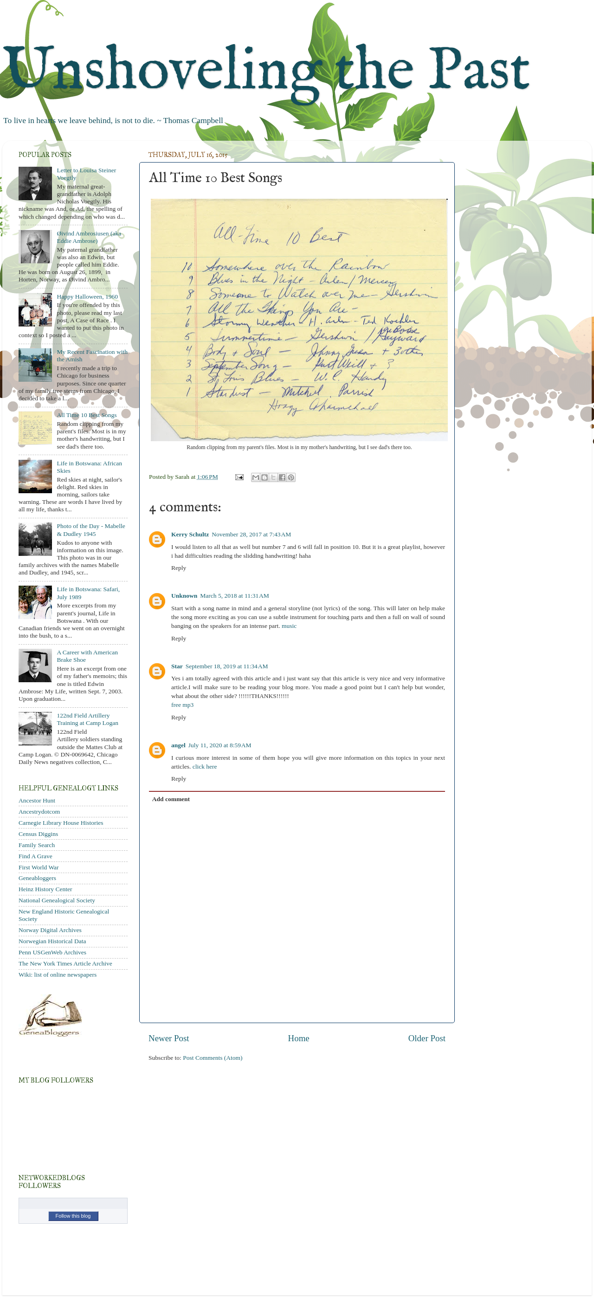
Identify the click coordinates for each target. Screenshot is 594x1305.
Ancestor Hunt (37, 800)
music (289, 625)
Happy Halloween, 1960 (87, 296)
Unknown (184, 595)
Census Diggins (38, 833)
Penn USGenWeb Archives (52, 952)
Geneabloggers (37, 877)
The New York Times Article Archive (65, 963)
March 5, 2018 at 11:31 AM (234, 595)
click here (205, 766)
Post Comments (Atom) (212, 1057)
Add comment (171, 799)
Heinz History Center (45, 889)
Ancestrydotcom (39, 811)
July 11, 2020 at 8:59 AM (220, 745)
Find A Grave (35, 856)
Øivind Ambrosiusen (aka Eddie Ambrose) (89, 237)
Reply (178, 567)
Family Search (37, 845)
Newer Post (168, 1038)
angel (178, 745)
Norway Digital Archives (50, 930)
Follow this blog (73, 1216)
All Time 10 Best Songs (86, 414)
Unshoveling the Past (266, 71)
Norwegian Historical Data (52, 941)
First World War (39, 867)
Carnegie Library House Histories (61, 822)
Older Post (427, 1038)
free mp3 (182, 704)
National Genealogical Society (57, 900)
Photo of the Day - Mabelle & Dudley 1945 (91, 529)
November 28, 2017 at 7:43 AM (251, 534)
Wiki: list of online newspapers (58, 974)
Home (299, 1038)
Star (177, 666)
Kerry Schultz (190, 534)
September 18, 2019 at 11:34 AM (227, 666)
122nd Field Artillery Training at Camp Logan (87, 719)
